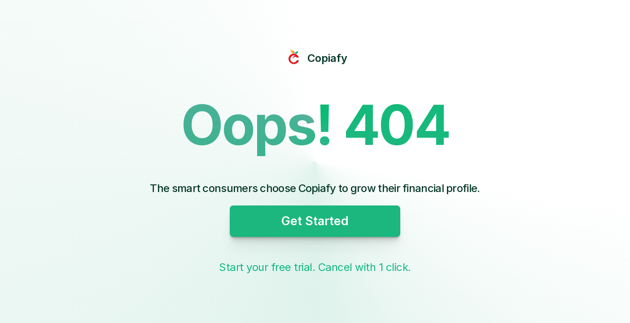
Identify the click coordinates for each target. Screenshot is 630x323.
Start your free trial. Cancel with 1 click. (315, 267)
